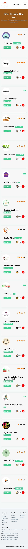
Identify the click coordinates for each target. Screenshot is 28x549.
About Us (4, 516)
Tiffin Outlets (5, 518)
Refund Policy (14, 521)
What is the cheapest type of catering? (10, 533)
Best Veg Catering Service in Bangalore (10, 535)
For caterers (22, 515)
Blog (3, 520)
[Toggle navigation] (25, 4)
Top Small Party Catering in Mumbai (9, 539)
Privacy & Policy (14, 519)
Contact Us (4, 522)
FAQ (3, 524)
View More (7, 47)
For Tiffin (22, 517)
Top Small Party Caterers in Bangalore (10, 537)
